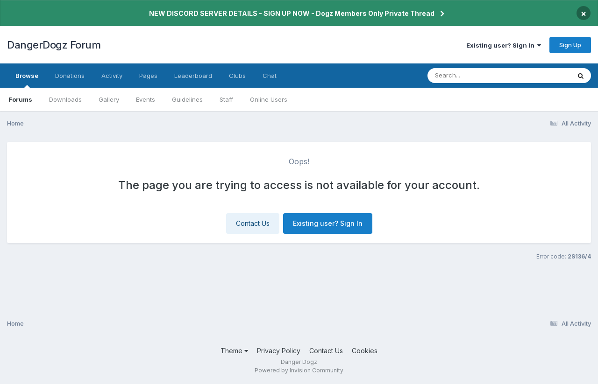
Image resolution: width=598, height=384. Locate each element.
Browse (26, 80)
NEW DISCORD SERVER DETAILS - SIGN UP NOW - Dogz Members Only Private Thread (291, 13)
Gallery (109, 99)
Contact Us (253, 223)
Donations (70, 75)
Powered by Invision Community (299, 370)
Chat (270, 75)
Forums (20, 99)
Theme (234, 351)
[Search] (473, 75)
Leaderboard (193, 75)
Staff (226, 99)
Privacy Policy (278, 351)
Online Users (268, 99)
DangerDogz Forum (53, 45)
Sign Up (570, 45)
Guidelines (187, 99)
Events (145, 99)
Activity (111, 75)
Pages (148, 75)
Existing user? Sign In (503, 45)
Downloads (65, 99)
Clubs (237, 75)
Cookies (364, 351)
